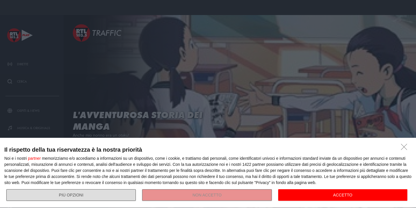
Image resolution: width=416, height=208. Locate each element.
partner (34, 158)
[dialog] (208, 173)
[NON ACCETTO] (405, 148)
